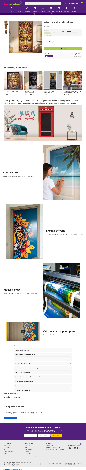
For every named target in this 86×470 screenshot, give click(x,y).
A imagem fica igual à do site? (43, 372)
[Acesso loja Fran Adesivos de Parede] (72, 3)
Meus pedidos (7, 449)
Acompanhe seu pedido (30, 457)
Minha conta (28, 447)
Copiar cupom (49, 56)
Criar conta (27, 445)
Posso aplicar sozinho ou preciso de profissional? (43, 377)
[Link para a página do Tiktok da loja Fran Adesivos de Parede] (77, 448)
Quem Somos (7, 445)
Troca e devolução (8, 451)
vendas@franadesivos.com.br (53, 447)
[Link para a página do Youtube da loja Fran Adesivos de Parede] (75, 448)
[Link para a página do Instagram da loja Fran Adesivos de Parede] (70, 448)
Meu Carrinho (28, 451)
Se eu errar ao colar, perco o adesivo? (43, 355)
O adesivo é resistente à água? (43, 390)
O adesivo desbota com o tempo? (43, 363)
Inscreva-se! (56, 435)
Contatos (27, 455)
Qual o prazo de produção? (43, 359)
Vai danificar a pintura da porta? (43, 350)
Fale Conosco (28, 453)
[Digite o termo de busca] (41, 3)
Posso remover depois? (43, 386)
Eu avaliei (6, 453)
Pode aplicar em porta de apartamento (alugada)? (43, 368)
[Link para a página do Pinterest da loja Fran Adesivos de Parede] (80, 448)
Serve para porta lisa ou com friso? (43, 381)
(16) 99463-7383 (49, 445)
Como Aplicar (7, 447)
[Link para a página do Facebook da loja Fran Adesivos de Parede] (72, 448)
